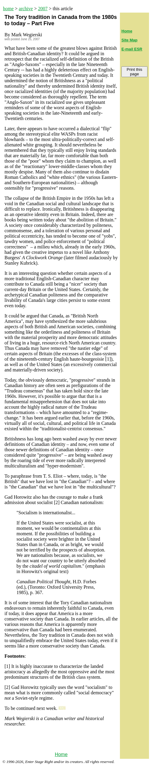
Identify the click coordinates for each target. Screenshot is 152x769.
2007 (43, 8)
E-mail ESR (131, 49)
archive (26, 8)
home (8, 8)
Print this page (134, 71)
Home (61, 754)
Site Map (129, 40)
